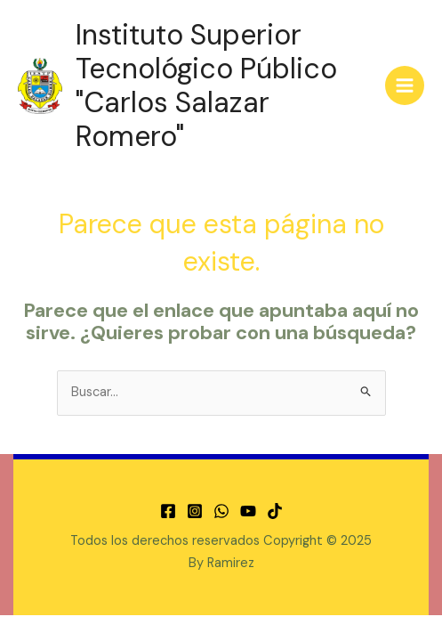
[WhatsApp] (221, 511)
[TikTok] (275, 511)
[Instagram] (195, 511)
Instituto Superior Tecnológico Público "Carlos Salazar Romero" (206, 86)
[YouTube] (248, 511)
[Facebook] (168, 511)
